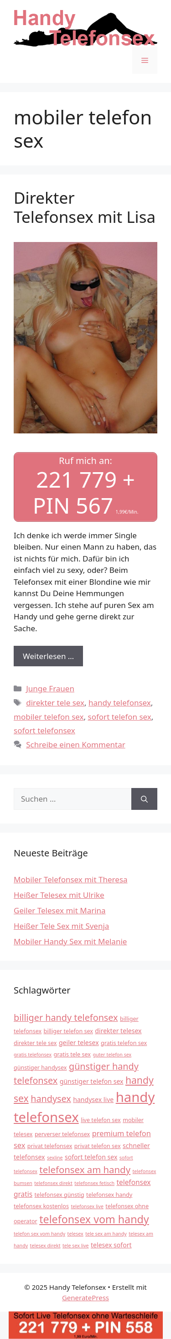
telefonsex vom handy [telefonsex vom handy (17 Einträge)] (94, 1219)
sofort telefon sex (119, 716)
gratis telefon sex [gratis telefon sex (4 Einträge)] (124, 1043)
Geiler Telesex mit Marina (60, 910)
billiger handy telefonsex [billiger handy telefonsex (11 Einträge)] (66, 1017)
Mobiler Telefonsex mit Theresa (71, 879)
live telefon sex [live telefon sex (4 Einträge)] (101, 1120)
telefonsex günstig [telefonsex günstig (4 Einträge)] (59, 1195)
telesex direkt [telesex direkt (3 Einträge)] (45, 1245)
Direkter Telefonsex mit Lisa (84, 207)
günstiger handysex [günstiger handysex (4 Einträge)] (40, 1067)
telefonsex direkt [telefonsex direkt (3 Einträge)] (53, 1183)
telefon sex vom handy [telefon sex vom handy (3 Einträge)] (39, 1234)
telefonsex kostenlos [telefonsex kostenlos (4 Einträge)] (41, 1206)
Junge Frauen (50, 688)
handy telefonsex (119, 702)
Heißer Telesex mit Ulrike (59, 895)
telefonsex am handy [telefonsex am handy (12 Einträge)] (84, 1169)
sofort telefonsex (44, 730)
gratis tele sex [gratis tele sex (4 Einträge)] (71, 1054)
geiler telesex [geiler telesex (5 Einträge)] (79, 1042)
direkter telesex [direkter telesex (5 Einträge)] (118, 1030)
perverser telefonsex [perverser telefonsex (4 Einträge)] (62, 1134)
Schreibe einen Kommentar (75, 744)
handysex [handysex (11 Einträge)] (51, 1098)
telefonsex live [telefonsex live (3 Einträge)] (87, 1206)
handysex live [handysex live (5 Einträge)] (93, 1099)
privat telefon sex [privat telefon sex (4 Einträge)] (97, 1146)
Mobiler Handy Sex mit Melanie (70, 941)
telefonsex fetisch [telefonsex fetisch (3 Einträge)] (94, 1183)
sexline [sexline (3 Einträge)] (55, 1157)
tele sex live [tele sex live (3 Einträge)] (75, 1245)
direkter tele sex (55, 702)
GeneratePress (85, 1297)
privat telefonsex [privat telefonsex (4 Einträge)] (50, 1146)
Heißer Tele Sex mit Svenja (61, 926)
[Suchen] (144, 799)
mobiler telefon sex (49, 716)
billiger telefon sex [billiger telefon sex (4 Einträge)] (68, 1031)
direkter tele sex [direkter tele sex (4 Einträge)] (35, 1043)
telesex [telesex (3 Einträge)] (75, 1234)
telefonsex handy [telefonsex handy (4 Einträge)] (109, 1195)
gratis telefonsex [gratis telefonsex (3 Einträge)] (33, 1054)
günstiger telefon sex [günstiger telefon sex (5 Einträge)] (92, 1081)
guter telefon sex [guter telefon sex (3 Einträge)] (112, 1054)
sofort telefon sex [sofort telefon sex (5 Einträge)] (91, 1157)
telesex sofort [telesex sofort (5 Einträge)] (111, 1245)
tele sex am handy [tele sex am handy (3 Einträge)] (106, 1234)
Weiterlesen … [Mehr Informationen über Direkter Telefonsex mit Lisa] (48, 656)
